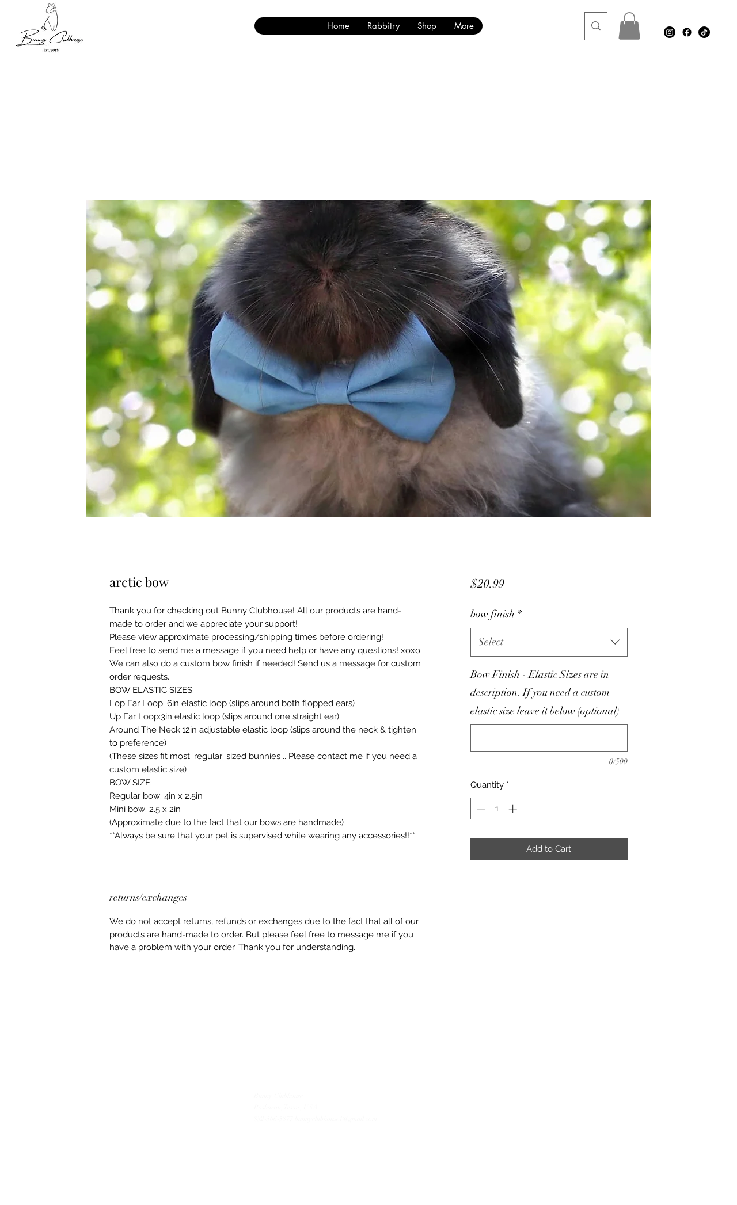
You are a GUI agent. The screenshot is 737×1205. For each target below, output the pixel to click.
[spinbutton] (496, 808)
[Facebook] (687, 32)
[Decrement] (480, 808)
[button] (629, 26)
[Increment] (514, 808)
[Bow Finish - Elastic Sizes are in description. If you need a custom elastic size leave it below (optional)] (549, 738)
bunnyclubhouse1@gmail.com (336, 1119)
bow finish (496, 614)
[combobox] (549, 642)
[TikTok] (704, 32)
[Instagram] (669, 32)
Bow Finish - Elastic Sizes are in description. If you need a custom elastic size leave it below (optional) (545, 692)
